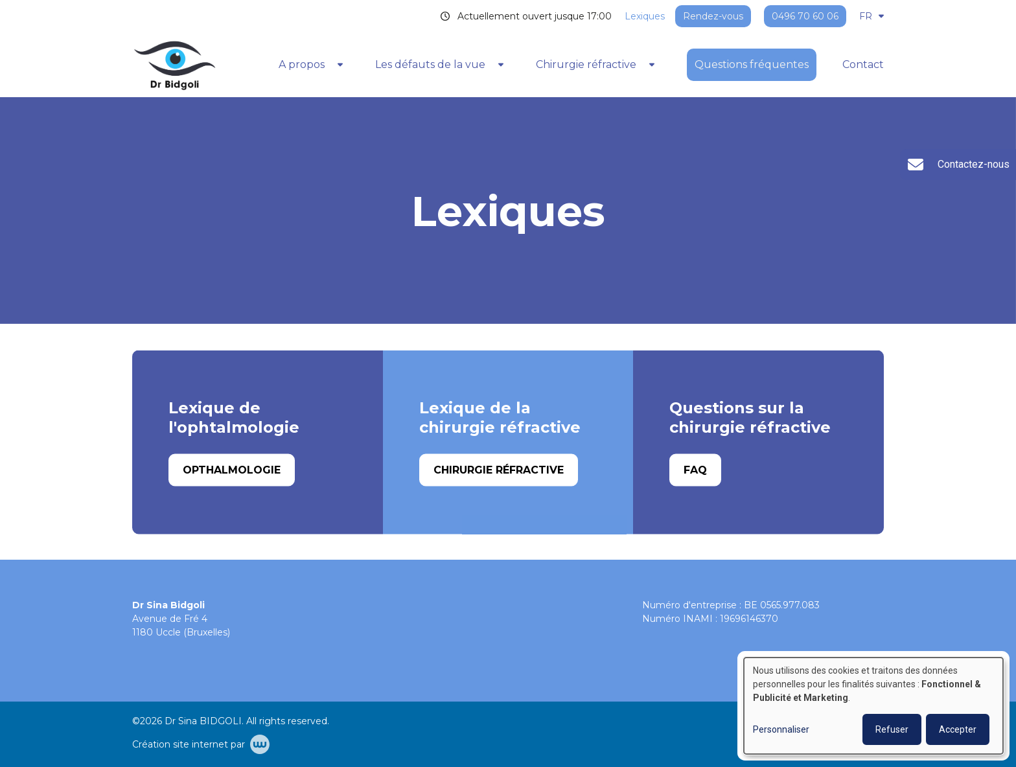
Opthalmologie (232, 470)
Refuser (891, 729)
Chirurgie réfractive (498, 470)
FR (871, 16)
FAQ (695, 470)
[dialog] (873, 706)
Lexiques (645, 16)
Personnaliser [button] (781, 729)
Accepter (957, 729)
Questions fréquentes (752, 64)
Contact (863, 64)
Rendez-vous (713, 16)
